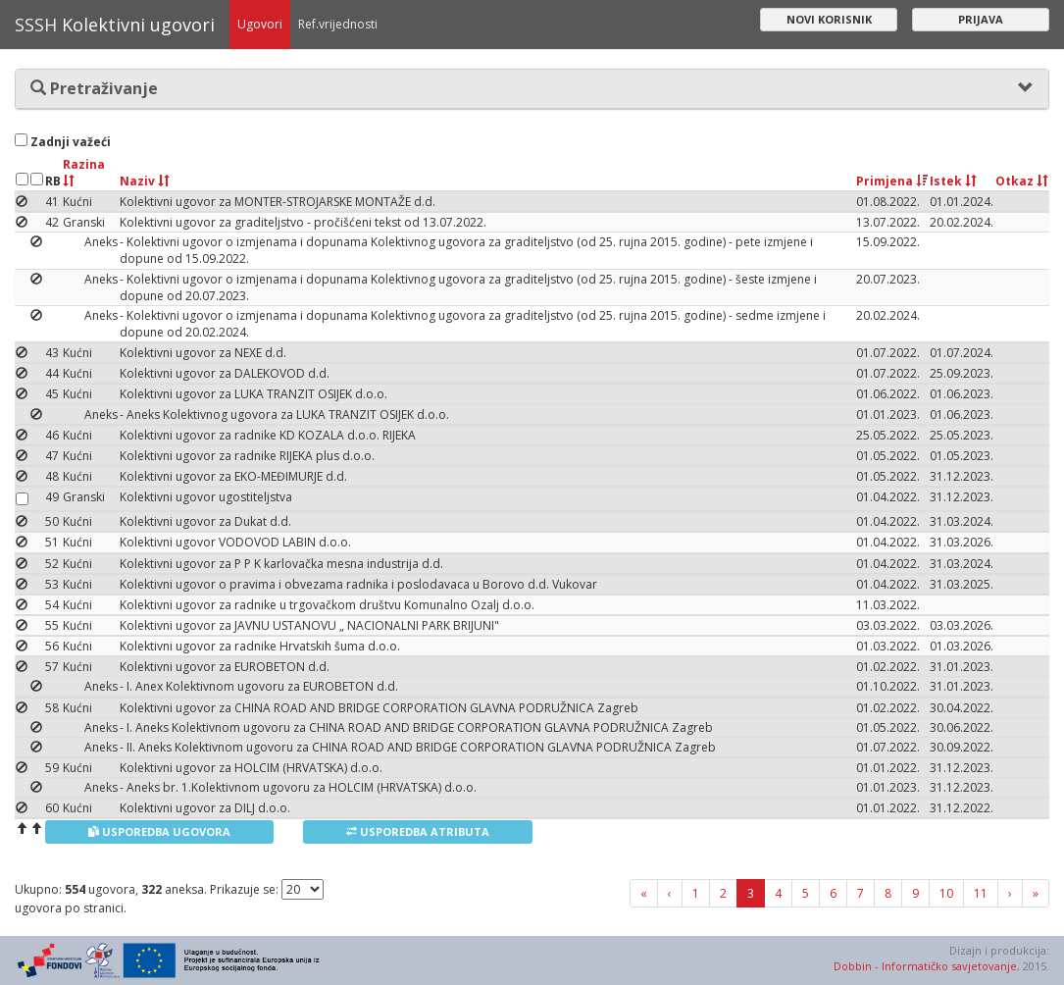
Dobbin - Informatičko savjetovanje (925, 966)
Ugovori (259, 24)
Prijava (980, 19)
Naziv (145, 181)
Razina (84, 171)
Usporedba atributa (417, 831)
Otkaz (1021, 181)
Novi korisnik (829, 19)
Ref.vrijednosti (338, 24)
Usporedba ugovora (159, 831)
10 (946, 893)
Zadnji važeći (63, 141)
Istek (953, 181)
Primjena (892, 181)
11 (981, 893)
